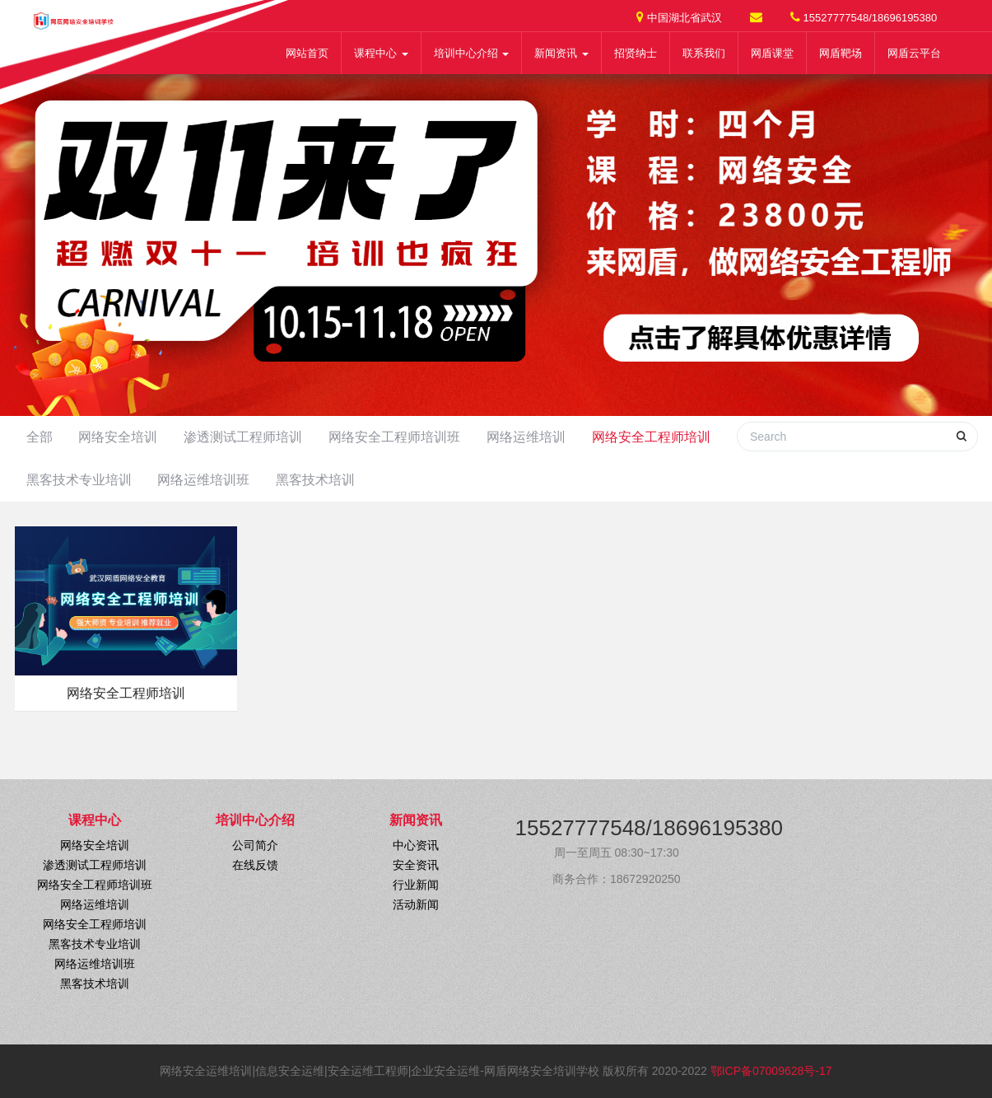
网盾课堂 (772, 53)
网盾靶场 (840, 53)
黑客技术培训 (315, 480)
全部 (39, 437)
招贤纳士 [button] (635, 53)
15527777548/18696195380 (863, 16)
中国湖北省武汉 (679, 16)
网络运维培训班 (203, 480)
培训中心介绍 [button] (472, 53)
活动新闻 (416, 904)
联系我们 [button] (703, 53)
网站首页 (307, 53)
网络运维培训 (526, 437)
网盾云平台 (914, 53)
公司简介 (255, 845)
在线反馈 (255, 864)
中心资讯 (416, 845)
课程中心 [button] (381, 53)
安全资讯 (416, 864)
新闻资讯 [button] (561, 53)
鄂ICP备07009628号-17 (771, 1070)
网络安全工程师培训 (651, 437)
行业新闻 (416, 884)
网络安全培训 (117, 437)
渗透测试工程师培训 (243, 437)
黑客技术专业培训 (79, 480)
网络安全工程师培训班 (394, 437)
